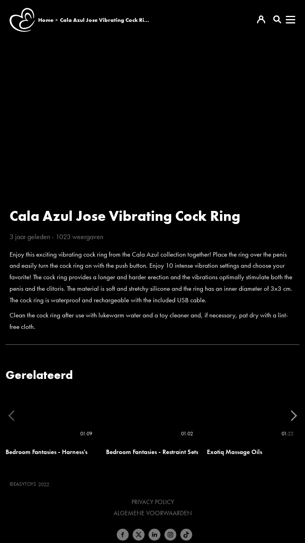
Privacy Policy (152, 502)
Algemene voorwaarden (153, 513)
